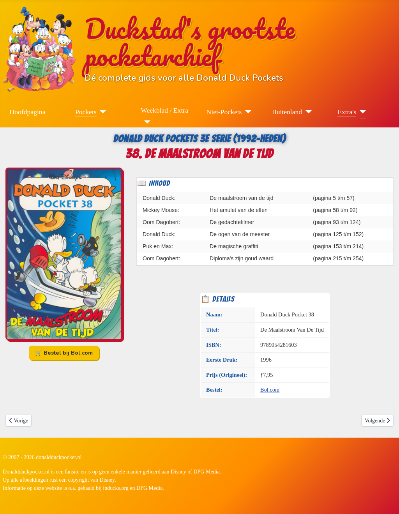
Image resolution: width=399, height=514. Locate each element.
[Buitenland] (307, 111)
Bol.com (269, 390)
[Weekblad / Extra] (145, 122)
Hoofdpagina (28, 112)
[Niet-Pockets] (246, 111)
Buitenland (287, 112)
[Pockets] (101, 111)
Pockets (86, 112)
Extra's (346, 112)
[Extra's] (361, 111)
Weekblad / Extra (164, 110)
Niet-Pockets (224, 112)
